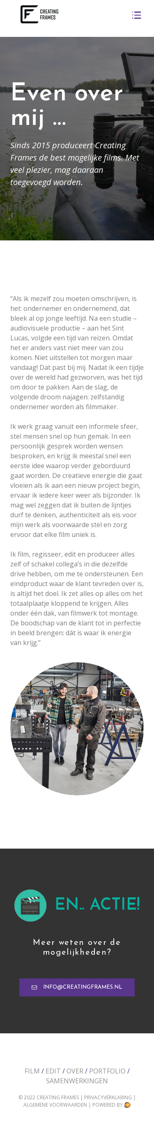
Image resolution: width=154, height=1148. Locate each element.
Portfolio (107, 1071)
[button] (77, 987)
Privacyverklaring (108, 1097)
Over (75, 1071)
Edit (53, 1071)
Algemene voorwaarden (55, 1104)
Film (32, 1071)
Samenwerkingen (77, 1080)
